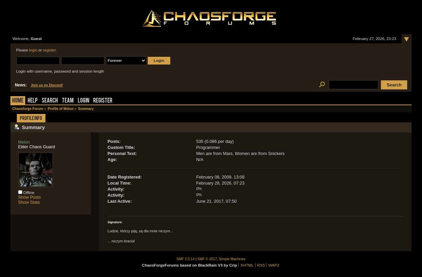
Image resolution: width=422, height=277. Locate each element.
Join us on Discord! (47, 85)
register (49, 50)
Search (50, 101)
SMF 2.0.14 (186, 259)
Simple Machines (232, 259)
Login (83, 101)
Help (33, 101)
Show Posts (29, 197)
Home (18, 101)
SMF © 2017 (207, 259)
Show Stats (29, 202)
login (33, 50)
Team (68, 101)
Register (102, 101)
